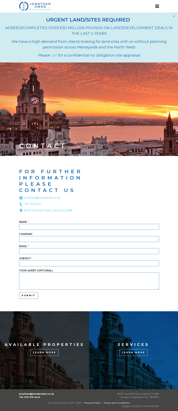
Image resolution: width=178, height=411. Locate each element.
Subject (89, 261)
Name (89, 225)
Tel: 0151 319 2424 (29, 397)
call (54, 55)
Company (89, 237)
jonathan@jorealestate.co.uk (42, 197)
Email (89, 249)
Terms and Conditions (117, 402)
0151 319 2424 (32, 204)
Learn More (44, 352)
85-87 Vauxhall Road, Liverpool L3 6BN (48, 210)
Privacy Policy (92, 402)
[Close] (174, 16)
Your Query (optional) (89, 279)
